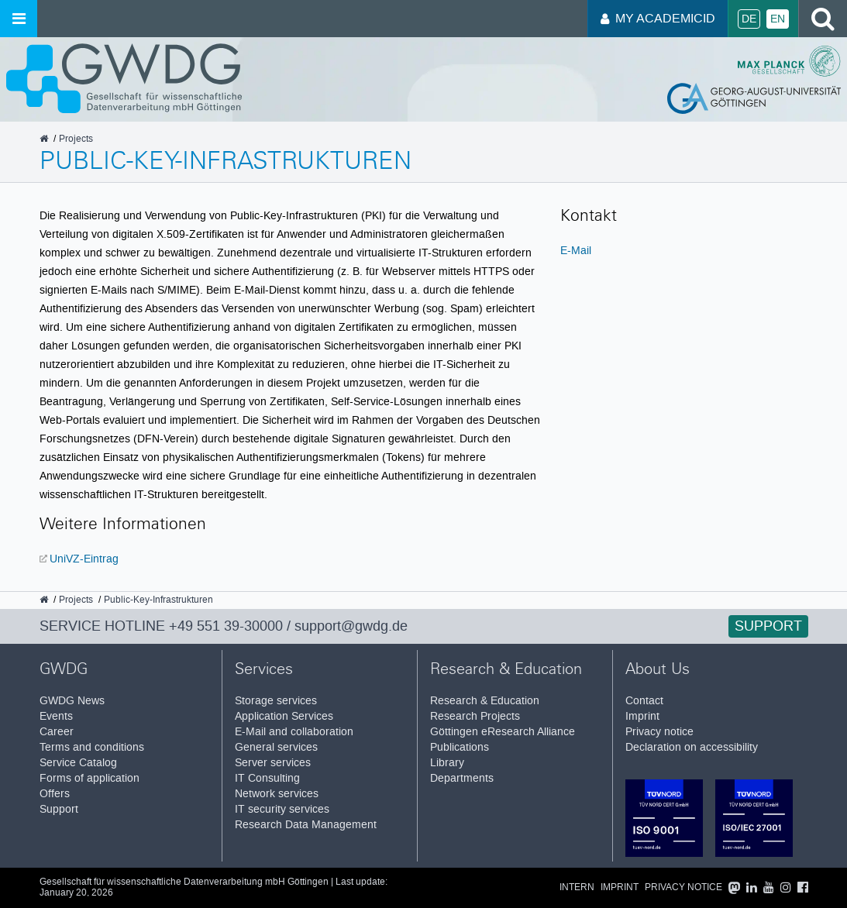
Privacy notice (659, 732)
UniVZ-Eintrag (84, 558)
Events (56, 716)
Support (768, 626)
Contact (644, 701)
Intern (577, 887)
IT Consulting (267, 778)
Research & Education (484, 701)
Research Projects (475, 716)
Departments (462, 778)
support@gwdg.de (351, 626)
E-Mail (575, 250)
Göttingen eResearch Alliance (502, 732)
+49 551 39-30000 (226, 626)
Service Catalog (78, 763)
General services (276, 747)
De (749, 19)
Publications (459, 747)
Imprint (642, 716)
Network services (276, 794)
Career (57, 732)
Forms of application (89, 778)
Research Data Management (306, 825)
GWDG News (72, 701)
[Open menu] (18, 18)
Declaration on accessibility (691, 747)
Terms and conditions (92, 747)
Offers (55, 794)
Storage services (276, 701)
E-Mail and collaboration (294, 732)
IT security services (282, 809)
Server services (273, 763)
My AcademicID (658, 18)
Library (447, 763)
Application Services (284, 716)
